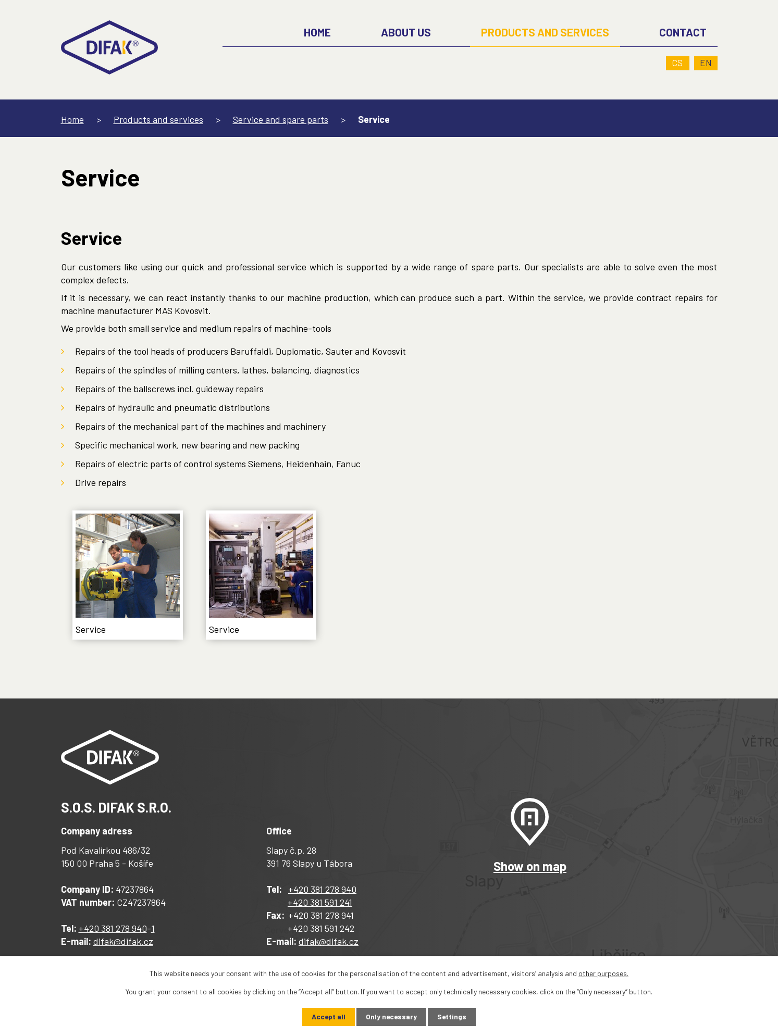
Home (72, 119)
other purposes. (603, 973)
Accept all (327, 1017)
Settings (453, 1017)
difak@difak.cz (123, 941)
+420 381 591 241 (320, 902)
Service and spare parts (280, 119)
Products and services (158, 119)
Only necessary (391, 1017)
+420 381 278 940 (113, 928)
